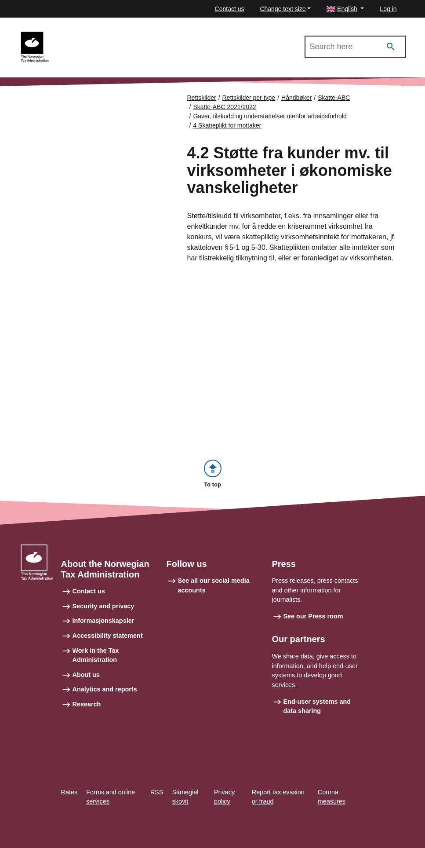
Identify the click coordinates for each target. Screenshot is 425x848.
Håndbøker (296, 97)
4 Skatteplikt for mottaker (227, 125)
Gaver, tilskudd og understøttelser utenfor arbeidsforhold (269, 116)
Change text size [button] (282, 8)
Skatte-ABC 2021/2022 (93, 36)
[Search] (391, 46)
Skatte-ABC (334, 97)
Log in (388, 8)
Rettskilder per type (249, 97)
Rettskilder (201, 97)
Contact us (229, 8)
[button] (345, 9)
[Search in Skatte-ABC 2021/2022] (355, 47)
